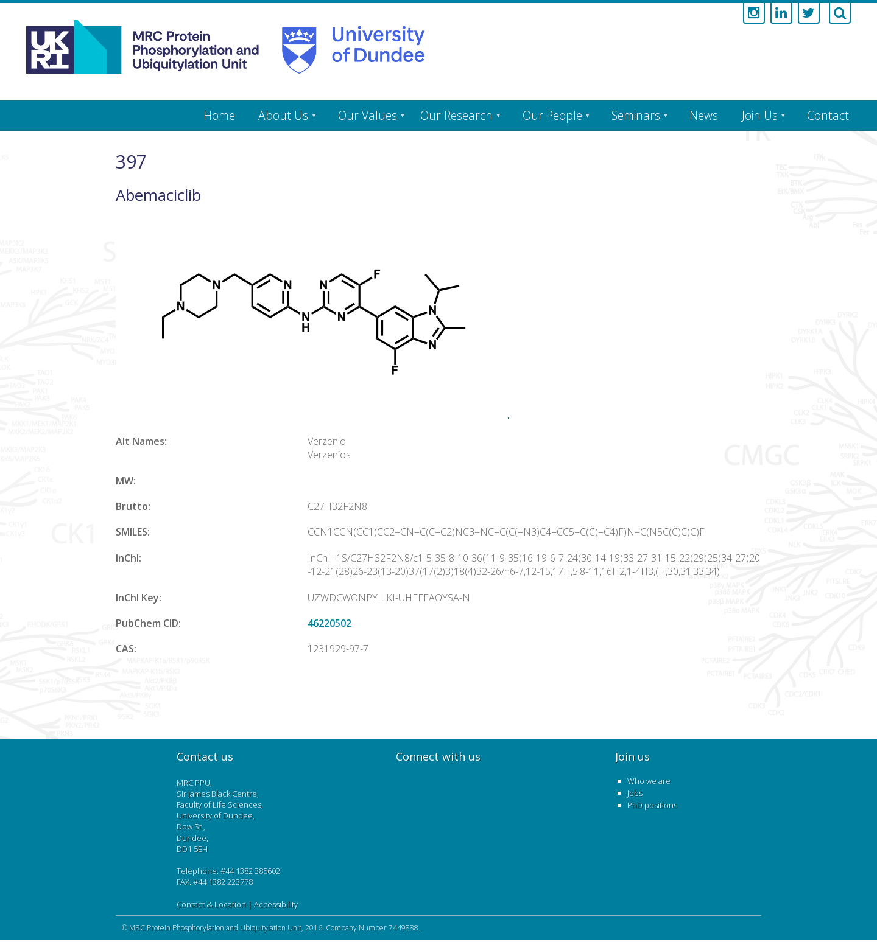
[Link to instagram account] (754, 13)
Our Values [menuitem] (367, 115)
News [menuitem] (703, 115)
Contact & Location (211, 904)
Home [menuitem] (219, 115)
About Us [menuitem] (283, 115)
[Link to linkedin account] (781, 13)
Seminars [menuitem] (635, 115)
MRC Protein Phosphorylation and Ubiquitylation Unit (215, 928)
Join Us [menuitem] (760, 115)
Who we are (649, 780)
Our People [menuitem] (552, 115)
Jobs (635, 792)
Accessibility (276, 904)
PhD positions (652, 805)
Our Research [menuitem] (456, 115)
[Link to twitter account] (809, 13)
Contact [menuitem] (828, 115)
